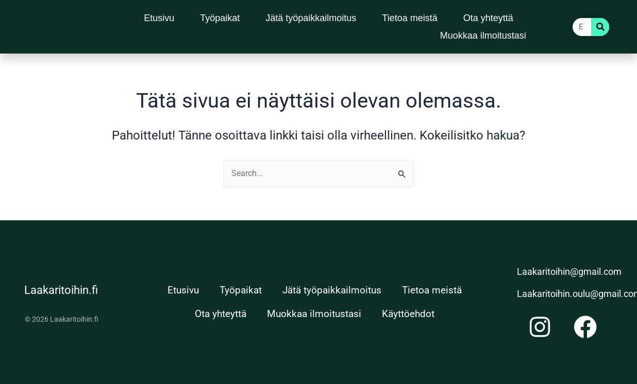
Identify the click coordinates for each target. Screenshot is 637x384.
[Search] (600, 27)
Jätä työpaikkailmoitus (310, 18)
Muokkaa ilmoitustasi (483, 35)
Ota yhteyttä (488, 18)
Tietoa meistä (409, 18)
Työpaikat (220, 18)
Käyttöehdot (408, 314)
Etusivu (159, 18)
